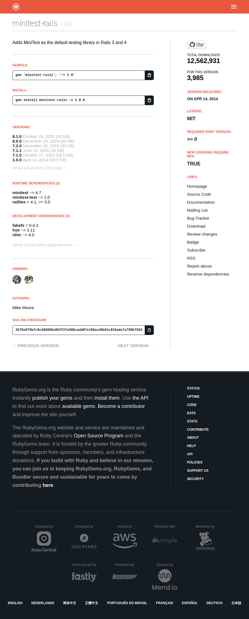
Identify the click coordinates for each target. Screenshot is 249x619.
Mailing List (197, 210)
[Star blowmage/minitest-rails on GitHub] (197, 45)
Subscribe (196, 250)
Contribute (198, 430)
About (193, 438)
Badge (193, 242)
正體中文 (91, 603)
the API (141, 398)
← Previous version (35, 345)
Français (164, 603)
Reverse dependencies (208, 274)
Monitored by (206, 526)
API (190, 454)
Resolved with (165, 526)
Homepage (197, 186)
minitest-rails (35, 23)
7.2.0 (16, 145)
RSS (191, 258)
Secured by (166, 565)
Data (191, 413)
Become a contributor (121, 406)
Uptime (193, 397)
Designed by (86, 526)
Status (193, 388)
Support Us (198, 471)
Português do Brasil (127, 603)
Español (190, 603)
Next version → (136, 345)
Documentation (201, 202)
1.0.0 (16, 159)
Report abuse (199, 266)
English (15, 603)
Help (191, 446)
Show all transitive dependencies (42, 244)
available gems (78, 406)
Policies (195, 462)
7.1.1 (16, 150)
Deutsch (215, 603)
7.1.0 (16, 155)
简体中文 (69, 603)
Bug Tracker (198, 218)
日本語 (236, 603)
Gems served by (84, 565)
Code (192, 405)
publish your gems (52, 398)
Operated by (45, 528)
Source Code (199, 194)
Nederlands (42, 603)
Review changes (202, 234)
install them (106, 398)
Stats (192, 421)
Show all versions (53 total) (37, 167)
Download (196, 226)
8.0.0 (16, 141)
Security (195, 479)
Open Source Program (98, 435)
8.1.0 (16, 136)
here (48, 485)
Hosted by (127, 526)
